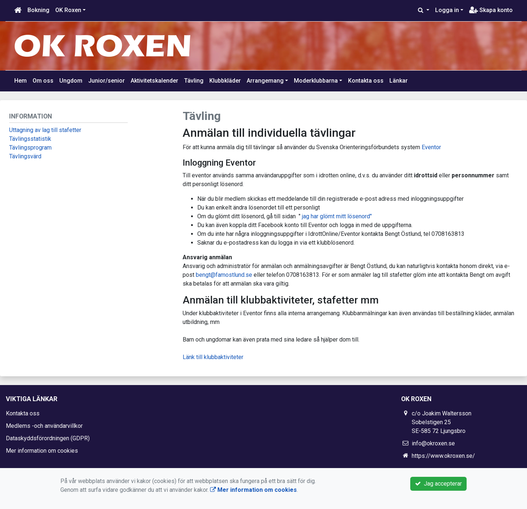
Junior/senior (106, 80)
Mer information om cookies (42, 450)
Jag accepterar (438, 483)
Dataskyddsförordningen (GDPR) (48, 438)
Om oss (43, 80)
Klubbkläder (225, 80)
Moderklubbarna (316, 80)
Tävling (193, 80)
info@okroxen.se (433, 443)
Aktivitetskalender (154, 80)
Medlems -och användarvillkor (44, 425)
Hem (20, 80)
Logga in (447, 10)
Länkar (398, 80)
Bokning (38, 10)
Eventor (431, 147)
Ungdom (70, 80)
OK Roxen (68, 10)
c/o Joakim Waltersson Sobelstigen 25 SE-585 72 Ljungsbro (441, 422)
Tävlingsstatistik (30, 138)
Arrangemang (265, 80)
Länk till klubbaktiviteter (213, 357)
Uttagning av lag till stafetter (45, 130)
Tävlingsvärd (25, 156)
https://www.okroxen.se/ (443, 455)
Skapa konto (491, 10)
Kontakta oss (366, 80)
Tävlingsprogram (30, 147)
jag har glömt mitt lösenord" (337, 216)
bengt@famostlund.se (224, 274)
